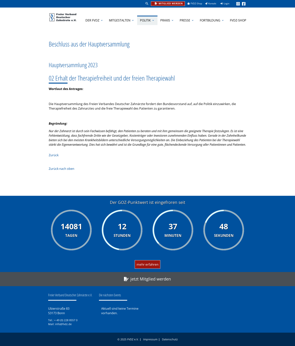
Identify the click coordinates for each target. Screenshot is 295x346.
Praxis (167, 20)
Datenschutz (170, 339)
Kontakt (209, 3)
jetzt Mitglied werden (150, 279)
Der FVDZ (94, 20)
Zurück (54, 155)
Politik (147, 20)
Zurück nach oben (61, 169)
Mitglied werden (168, 3)
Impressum (150, 339)
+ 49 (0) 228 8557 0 (66, 320)
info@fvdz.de (63, 324)
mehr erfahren (147, 264)
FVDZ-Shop (193, 3)
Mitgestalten (121, 20)
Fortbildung (212, 20)
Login (223, 3)
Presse (187, 20)
